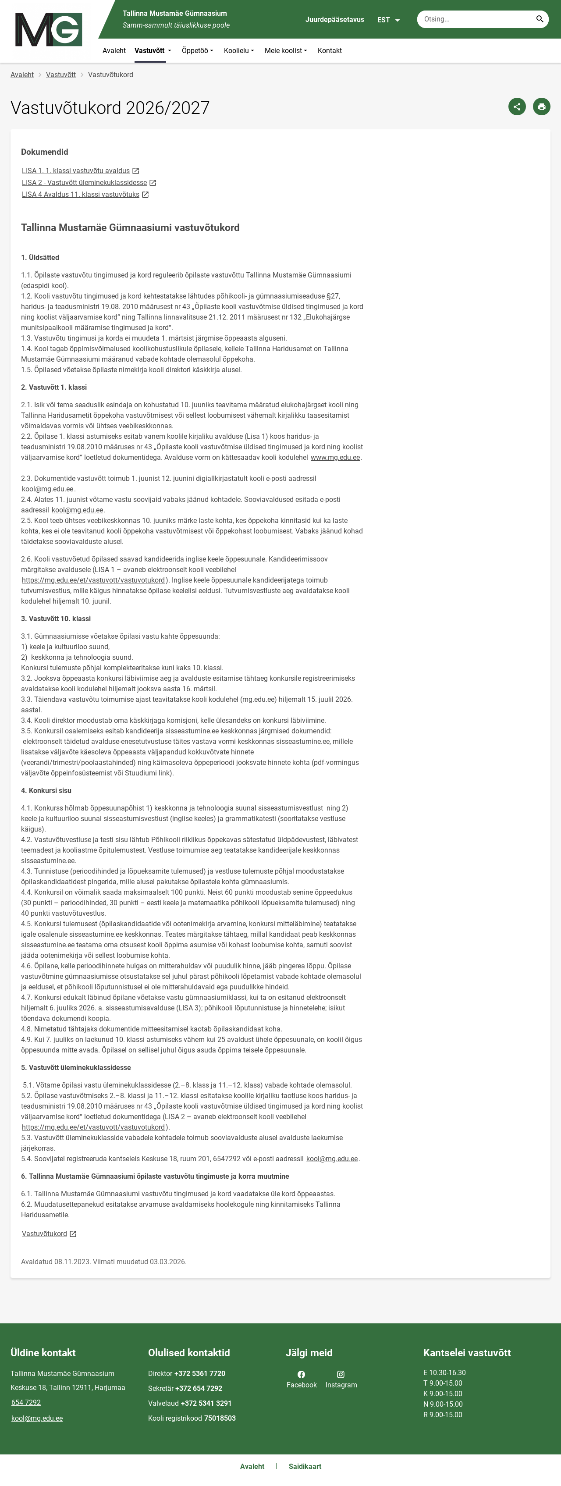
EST (389, 20)
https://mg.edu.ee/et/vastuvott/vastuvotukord (93, 580)
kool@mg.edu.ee (47, 489)
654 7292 (26, 1402)
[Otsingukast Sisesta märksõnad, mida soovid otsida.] (483, 19)
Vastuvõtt (154, 50)
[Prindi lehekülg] (541, 106)
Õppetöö (198, 50)
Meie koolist (287, 50)
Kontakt (330, 50)
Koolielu (240, 50)
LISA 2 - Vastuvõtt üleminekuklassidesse (90, 182)
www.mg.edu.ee (335, 457)
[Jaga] (517, 106)
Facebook (302, 1379)
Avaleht (114, 50)
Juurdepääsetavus (334, 19)
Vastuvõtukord (50, 1233)
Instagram (341, 1379)
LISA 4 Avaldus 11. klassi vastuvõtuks (86, 194)
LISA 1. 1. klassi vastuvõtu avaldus (81, 170)
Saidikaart (305, 1466)
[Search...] (540, 19)
